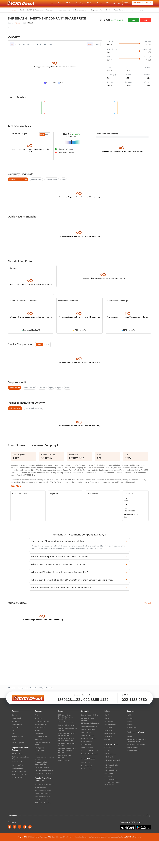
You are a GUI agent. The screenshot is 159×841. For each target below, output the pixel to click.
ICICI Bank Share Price (42, 800)
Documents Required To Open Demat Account (66, 739)
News (141, 10)
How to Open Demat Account (65, 756)
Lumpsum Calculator (88, 729)
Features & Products (42, 767)
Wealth (37, 730)
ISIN (125, 508)
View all (148, 603)
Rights (59, 388)
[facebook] (9, 827)
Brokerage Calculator (88, 738)
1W (16, 44)
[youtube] (30, 827)
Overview (12, 10)
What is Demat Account (66, 722)
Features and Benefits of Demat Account (66, 734)
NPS (13, 733)
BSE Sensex (108, 727)
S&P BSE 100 (108, 730)
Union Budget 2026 (18, 742)
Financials (49, 10)
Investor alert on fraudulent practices (44, 758)
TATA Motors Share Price (43, 803)
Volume (63, 83)
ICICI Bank (107, 751)
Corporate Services (41, 736)
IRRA (37, 754)
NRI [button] (107, 3)
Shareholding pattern (64, 10)
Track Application (133, 750)
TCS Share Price (40, 787)
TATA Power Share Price (43, 790)
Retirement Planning (42, 721)
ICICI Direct (108, 776)
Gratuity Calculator (87, 735)
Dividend (42, 388)
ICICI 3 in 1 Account (87, 763)
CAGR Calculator (87, 748)
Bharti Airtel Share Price (43, 794)
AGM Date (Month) (131, 514)
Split (51, 388)
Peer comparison (81, 10)
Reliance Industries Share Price (20, 758)
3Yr (37, 44)
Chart (22, 10)
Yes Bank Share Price (19, 771)
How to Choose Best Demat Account (67, 729)
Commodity (16, 721)
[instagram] (14, 827)
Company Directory (18, 777)
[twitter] (19, 827)
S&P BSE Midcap (109, 733)
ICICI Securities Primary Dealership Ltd (112, 783)
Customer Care (40, 727)
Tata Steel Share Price (19, 774)
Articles (129, 715)
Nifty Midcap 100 (110, 724)
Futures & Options (18, 736)
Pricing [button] (99, 3)
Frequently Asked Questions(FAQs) (41, 763)
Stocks (14, 715)
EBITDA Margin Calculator (90, 723)
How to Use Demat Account (67, 725)
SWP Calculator (86, 741)
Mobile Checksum (133, 747)
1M (20, 44)
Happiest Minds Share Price (44, 784)
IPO (13, 739)
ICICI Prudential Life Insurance (111, 766)
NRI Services (39, 733)
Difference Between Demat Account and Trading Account (67, 750)
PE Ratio (96, 44)
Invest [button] (52, 3)
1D (12, 44)
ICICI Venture (108, 773)
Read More (15, 486)
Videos (129, 721)
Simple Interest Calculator (89, 715)
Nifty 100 (107, 718)
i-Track (129, 736)
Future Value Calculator (89, 726)
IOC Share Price (17, 768)
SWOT (29, 10)
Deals (108, 10)
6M (28, 44)
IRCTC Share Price (18, 762)
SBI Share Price (17, 754)
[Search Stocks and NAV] (113, 3)
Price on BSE (51, 83)
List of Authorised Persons (136, 744)
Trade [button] (60, 3)
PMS (36, 715)
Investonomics (132, 727)
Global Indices (109, 736)
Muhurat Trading (64, 760)
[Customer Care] (119, 3)
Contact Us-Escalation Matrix (42, 743)
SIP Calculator (86, 744)
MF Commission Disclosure (44, 770)
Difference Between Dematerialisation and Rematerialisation (65, 717)
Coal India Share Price (42, 797)
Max (50, 44)
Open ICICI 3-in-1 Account (142, 3)
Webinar (130, 718)
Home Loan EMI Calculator (90, 751)
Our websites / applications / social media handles (136, 740)
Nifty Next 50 (108, 721)
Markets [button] (69, 3)
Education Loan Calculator (90, 754)
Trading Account (86, 769)
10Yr (45, 44)
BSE (125, 498)
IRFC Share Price (17, 765)
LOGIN (126, 3)
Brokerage (38, 718)
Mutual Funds (16, 718)
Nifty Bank (107, 739)
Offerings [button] (90, 3)
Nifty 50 (107, 715)
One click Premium (41, 724)
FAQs (133, 10)
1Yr (32, 44)
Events (67, 388)
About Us (38, 739)
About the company (121, 10)
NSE (125, 504)
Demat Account (86, 766)
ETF (13, 730)
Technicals (39, 10)
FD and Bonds (17, 724)
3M (24, 44)
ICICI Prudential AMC (111, 770)
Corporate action (97, 10)
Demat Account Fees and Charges (66, 744)
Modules (130, 724)
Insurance (15, 727)
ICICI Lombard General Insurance (112, 761)
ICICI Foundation (110, 754)
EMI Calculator (86, 732)
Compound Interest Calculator (87, 719)
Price (90, 44)
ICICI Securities (109, 757)
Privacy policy (39, 748)
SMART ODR (39, 751)
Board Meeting (29, 388)
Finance (16, 23)
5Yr (41, 44)
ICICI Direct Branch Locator (44, 773)
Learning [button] (79, 3)
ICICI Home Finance (110, 779)
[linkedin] (24, 827)
